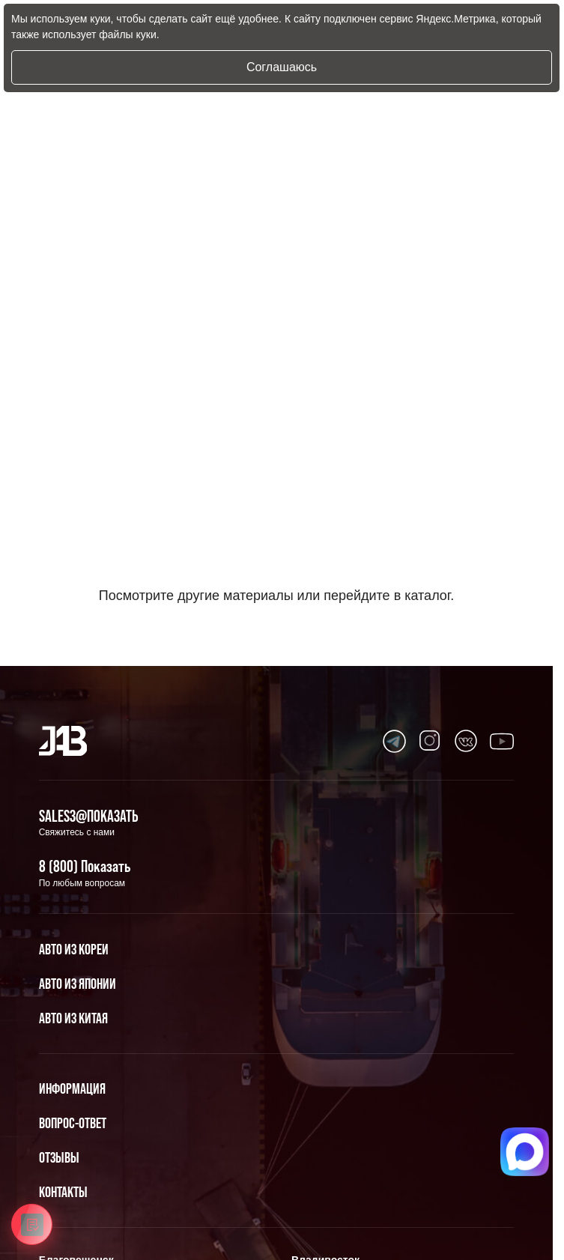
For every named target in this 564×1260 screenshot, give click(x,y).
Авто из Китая (73, 1018)
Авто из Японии (77, 983)
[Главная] (63, 741)
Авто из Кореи (74, 949)
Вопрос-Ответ (72, 1123)
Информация (72, 1088)
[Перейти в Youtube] (394, 741)
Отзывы (59, 1157)
